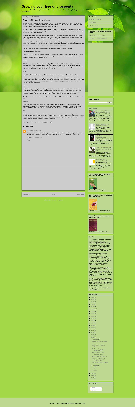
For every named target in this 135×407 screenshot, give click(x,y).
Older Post (80, 194)
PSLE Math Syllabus (38, 137)
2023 (92, 304)
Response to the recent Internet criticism (98, 359)
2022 (92, 306)
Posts (92, 387)
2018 (92, 316)
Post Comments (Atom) (57, 200)
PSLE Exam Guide (32, 130)
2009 (92, 337)
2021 (92, 309)
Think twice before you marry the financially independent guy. (104, 149)
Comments (93, 390)
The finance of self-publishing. (100, 362)
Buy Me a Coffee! (93, 25)
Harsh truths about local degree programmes (102, 124)
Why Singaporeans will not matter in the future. (103, 136)
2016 (92, 320)
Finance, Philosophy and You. (100, 356)
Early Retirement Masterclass (97, 35)
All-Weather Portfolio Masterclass (98, 38)
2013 (92, 327)
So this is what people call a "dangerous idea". (99, 349)
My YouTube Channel (95, 19)
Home (53, 194)
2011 (92, 332)
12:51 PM (39, 130)
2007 (92, 373)
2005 (92, 378)
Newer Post (26, 194)
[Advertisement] (53, 178)
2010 (92, 335)
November (95, 365)
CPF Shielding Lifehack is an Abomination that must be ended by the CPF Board (104, 112)
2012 (92, 330)
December (95, 339)
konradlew (72, 403)
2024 (92, 302)
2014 (92, 325)
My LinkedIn (92, 22)
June (93, 370)
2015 (92, 323)
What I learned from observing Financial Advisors (104, 160)
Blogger (83, 403)
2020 (92, 311)
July (93, 368)
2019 (92, 313)
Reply (28, 140)
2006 (92, 375)
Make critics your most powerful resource (98, 353)
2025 (92, 299)
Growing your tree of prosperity (47, 6)
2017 (92, 318)
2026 (92, 297)
